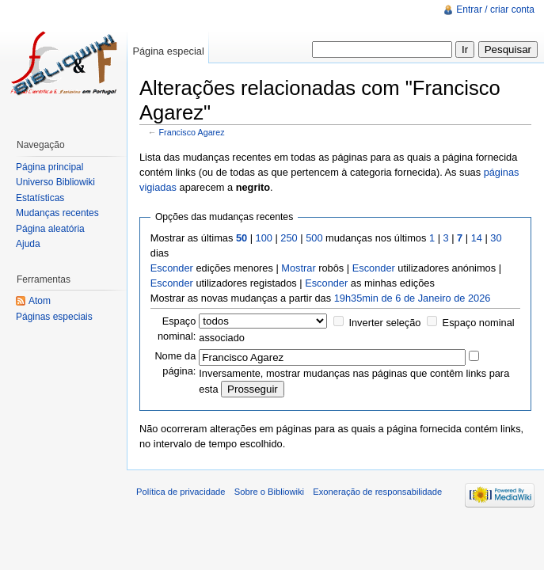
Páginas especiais (54, 316)
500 (314, 238)
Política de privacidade (181, 491)
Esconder (171, 268)
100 (264, 238)
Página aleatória (50, 228)
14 (476, 238)
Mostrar (298, 268)
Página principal (49, 167)
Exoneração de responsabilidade (377, 491)
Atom (40, 300)
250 (288, 238)
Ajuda (28, 243)
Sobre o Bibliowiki (269, 491)
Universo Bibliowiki (55, 182)
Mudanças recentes (57, 212)
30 (495, 238)
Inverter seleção (384, 323)
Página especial (168, 51)
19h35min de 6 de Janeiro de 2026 (412, 298)
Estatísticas (40, 197)
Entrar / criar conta (495, 9)
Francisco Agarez (192, 132)
